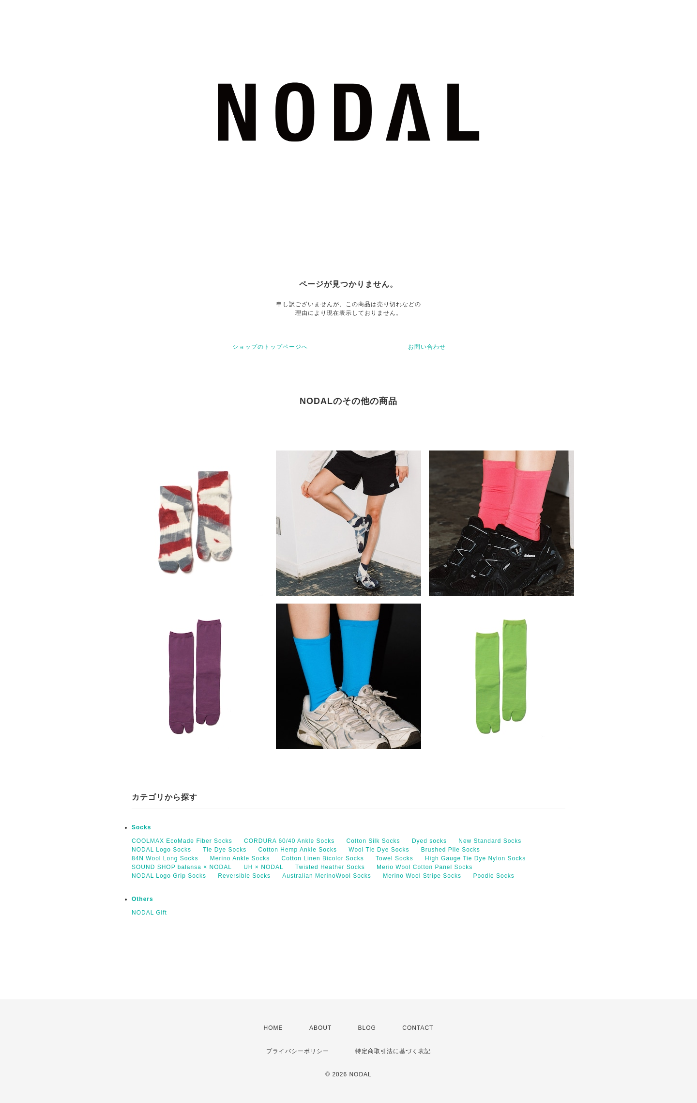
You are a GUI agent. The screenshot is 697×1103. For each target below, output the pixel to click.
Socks (141, 827)
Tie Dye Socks (224, 849)
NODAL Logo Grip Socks (169, 875)
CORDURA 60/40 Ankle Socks (289, 841)
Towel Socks (394, 858)
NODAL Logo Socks (161, 849)
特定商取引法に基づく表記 (393, 1051)
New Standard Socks (489, 841)
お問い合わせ (427, 346)
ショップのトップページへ (270, 346)
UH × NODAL (263, 867)
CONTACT (417, 1028)
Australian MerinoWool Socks (326, 875)
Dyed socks (429, 841)
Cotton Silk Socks (373, 841)
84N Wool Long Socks (165, 858)
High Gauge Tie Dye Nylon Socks (475, 858)
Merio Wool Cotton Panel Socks (424, 867)
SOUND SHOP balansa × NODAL (182, 867)
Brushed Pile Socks (450, 849)
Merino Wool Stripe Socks (422, 875)
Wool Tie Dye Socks (378, 849)
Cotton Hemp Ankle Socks (297, 849)
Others (142, 899)
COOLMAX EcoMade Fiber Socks (182, 841)
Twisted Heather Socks (330, 867)
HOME (273, 1028)
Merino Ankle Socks (240, 858)
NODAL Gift (149, 912)
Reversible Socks (244, 875)
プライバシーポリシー (297, 1051)
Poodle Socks (493, 875)
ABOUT (320, 1028)
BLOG (367, 1028)
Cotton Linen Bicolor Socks (323, 858)
